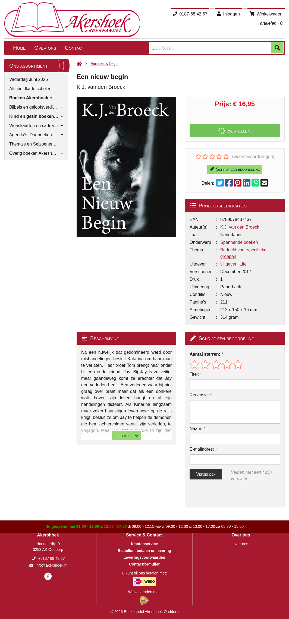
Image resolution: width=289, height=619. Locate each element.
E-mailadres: (202, 449)
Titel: (194, 374)
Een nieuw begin (104, 63)
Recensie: (199, 395)
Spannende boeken (239, 242)
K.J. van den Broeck (239, 227)
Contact (74, 48)
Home (19, 48)
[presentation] (224, 495)
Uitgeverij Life (233, 264)
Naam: (196, 428)
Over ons (45, 48)
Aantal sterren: (205, 354)
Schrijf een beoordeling (235, 169)
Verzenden (205, 474)
